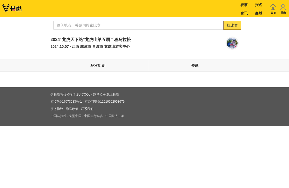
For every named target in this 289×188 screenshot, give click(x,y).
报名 (258, 5)
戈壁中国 (75, 116)
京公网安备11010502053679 (105, 101)
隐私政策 (72, 109)
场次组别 (98, 65)
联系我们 (87, 109)
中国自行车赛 (93, 116)
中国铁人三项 (114, 116)
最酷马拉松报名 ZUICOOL (72, 94)
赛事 (244, 5)
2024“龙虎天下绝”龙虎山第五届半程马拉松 (91, 39)
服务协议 (57, 109)
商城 (258, 13)
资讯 (244, 13)
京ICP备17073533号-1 (66, 101)
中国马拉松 (58, 116)
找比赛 (232, 25)
